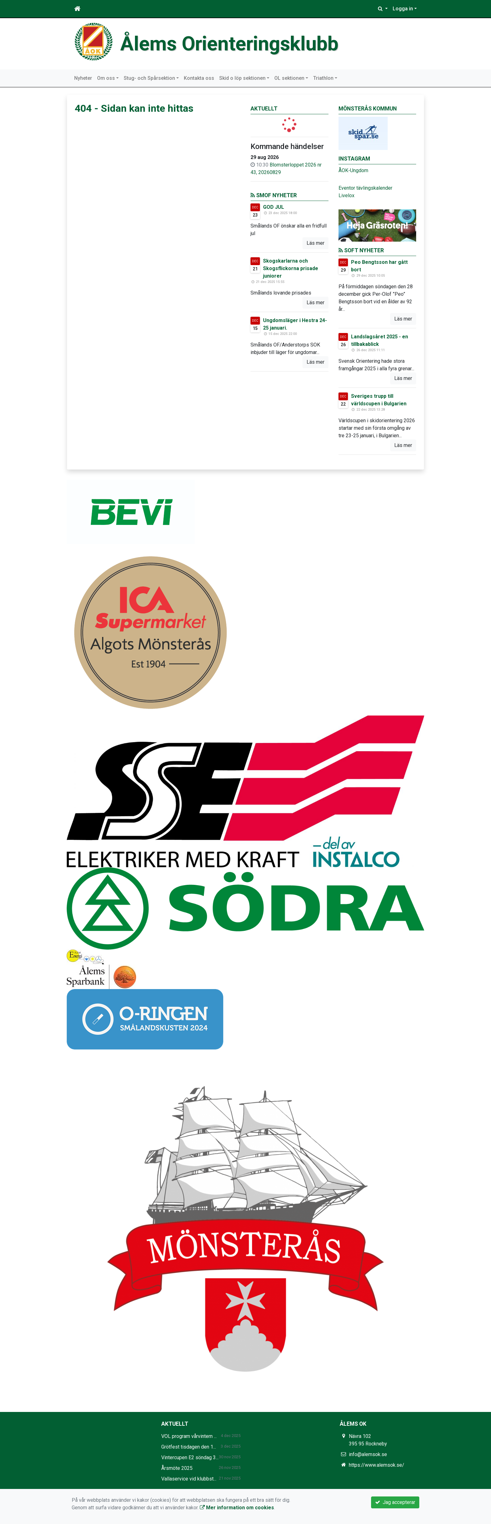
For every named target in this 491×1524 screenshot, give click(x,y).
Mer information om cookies (237, 1508)
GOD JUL (273, 207)
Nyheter (83, 78)
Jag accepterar (395, 1502)
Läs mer (315, 243)
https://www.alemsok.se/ (376, 1465)
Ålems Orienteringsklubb (229, 43)
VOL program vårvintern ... (189, 1436)
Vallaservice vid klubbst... (188, 1479)
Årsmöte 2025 (177, 1468)
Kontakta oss (199, 78)
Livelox (346, 195)
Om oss (106, 78)
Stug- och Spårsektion (149, 78)
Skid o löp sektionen (242, 78)
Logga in (403, 9)
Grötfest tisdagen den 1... (188, 1447)
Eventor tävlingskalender (365, 188)
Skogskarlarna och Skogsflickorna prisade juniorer (290, 268)
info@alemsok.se (368, 1454)
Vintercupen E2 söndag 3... (190, 1457)
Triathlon (323, 78)
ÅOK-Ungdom (353, 170)
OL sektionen (289, 78)
